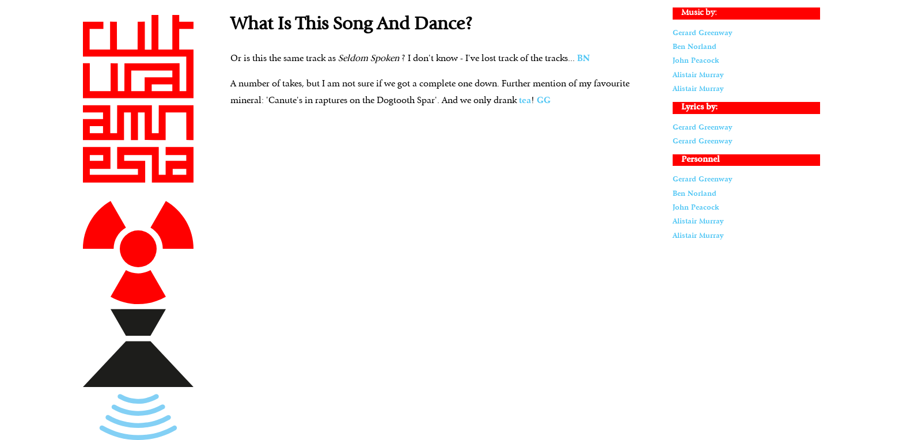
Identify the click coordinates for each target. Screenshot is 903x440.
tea (525, 100)
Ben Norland (694, 47)
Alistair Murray (698, 75)
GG (544, 100)
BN (583, 58)
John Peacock (696, 61)
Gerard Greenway (702, 33)
